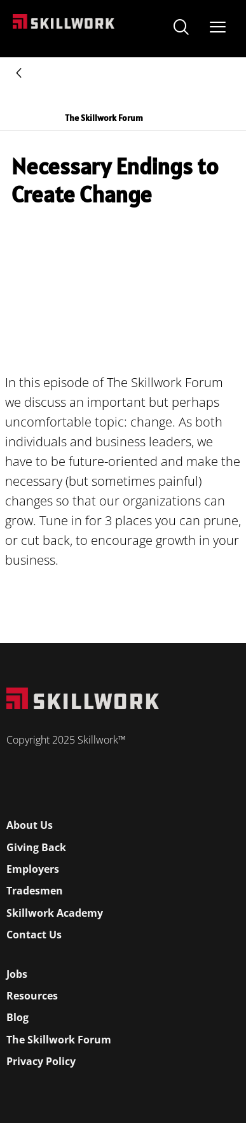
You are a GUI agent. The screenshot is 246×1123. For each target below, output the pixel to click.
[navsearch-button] (181, 28)
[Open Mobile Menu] (218, 24)
